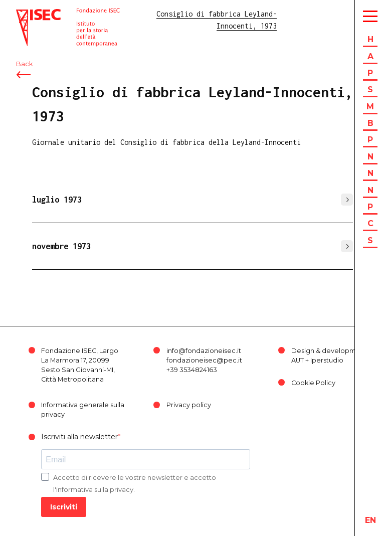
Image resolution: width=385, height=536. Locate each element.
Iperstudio (326, 360)
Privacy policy (188, 405)
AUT (297, 360)
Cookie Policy (313, 383)
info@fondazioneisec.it (203, 350)
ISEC (24, 14)
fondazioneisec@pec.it (204, 360)
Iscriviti (63, 506)
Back (24, 64)
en (370, 520)
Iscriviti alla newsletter (79, 436)
